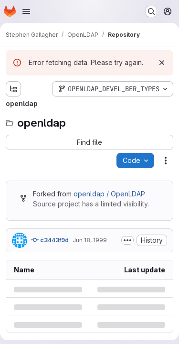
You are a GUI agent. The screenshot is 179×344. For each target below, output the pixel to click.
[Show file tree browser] (13, 89)
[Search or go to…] (151, 11)
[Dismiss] (162, 62)
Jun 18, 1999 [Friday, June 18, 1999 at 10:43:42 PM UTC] (90, 240)
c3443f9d (50, 240)
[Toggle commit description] (127, 240)
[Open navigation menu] (26, 11)
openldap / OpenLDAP (109, 194)
